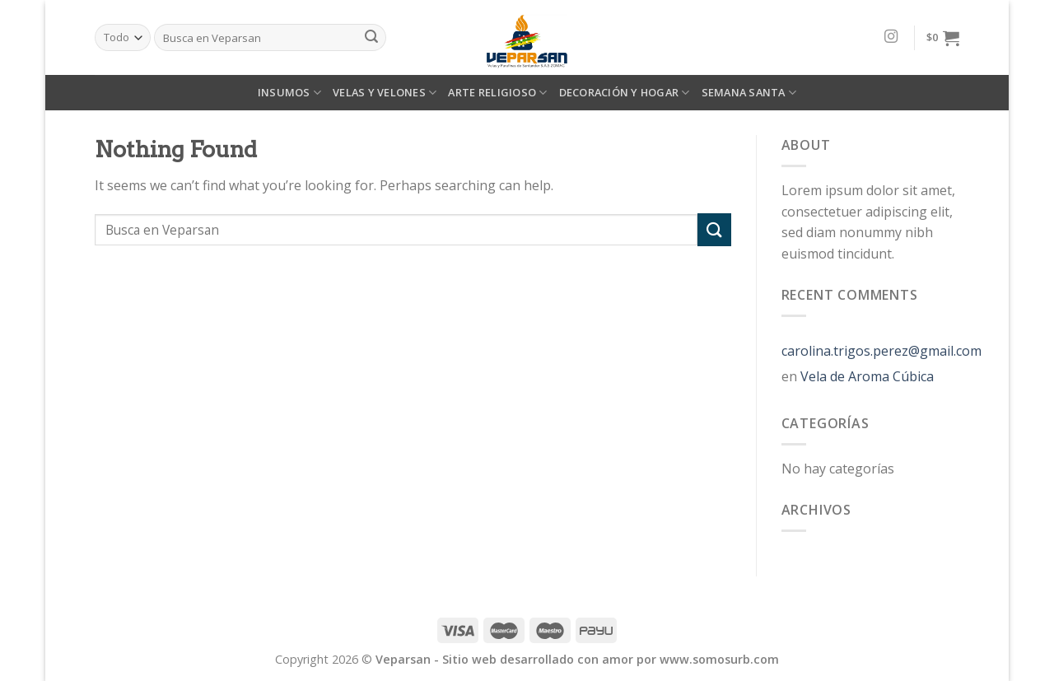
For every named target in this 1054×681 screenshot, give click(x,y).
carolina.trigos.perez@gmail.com (881, 351)
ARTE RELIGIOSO (497, 92)
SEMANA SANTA (749, 92)
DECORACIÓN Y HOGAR (624, 92)
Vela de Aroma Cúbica (867, 376)
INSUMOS (289, 92)
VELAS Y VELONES (384, 92)
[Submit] (713, 229)
